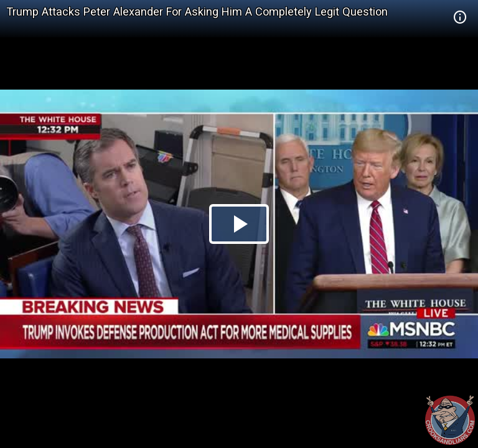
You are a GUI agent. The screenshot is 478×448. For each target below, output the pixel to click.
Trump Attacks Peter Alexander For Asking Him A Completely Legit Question (197, 11)
